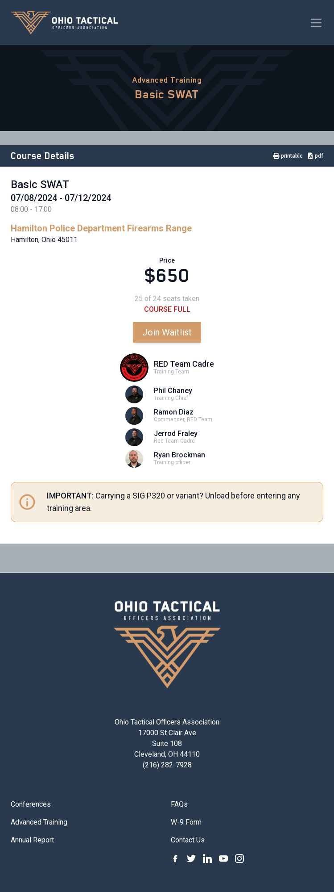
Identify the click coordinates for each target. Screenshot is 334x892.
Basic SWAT (167, 94)
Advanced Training (167, 79)
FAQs (179, 804)
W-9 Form (186, 822)
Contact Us (188, 840)
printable (288, 155)
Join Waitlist (167, 332)
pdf (315, 155)
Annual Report (32, 840)
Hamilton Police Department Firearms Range (101, 228)
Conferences (31, 804)
